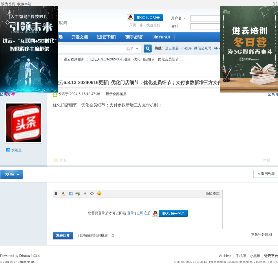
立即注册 (144, 213)
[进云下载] (106, 37)
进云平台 (271, 256)
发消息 (16, 150)
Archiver (225, 256)
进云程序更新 (74, 59)
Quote (85, 193)
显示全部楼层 (116, 94)
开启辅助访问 (269, 4)
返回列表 (268, 174)
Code (92, 193)
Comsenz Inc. (26, 261)
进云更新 (172, 48)
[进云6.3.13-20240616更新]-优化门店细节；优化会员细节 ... (136, 59)
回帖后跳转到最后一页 (95, 235)
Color (63, 193)
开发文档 (80, 37)
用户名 (176, 18)
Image (70, 193)
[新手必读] (134, 37)
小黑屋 (255, 256)
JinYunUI (161, 37)
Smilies (99, 193)
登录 (130, 213)
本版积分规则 (261, 234)
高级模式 (213, 193)
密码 (174, 26)
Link (78, 193)
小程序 (186, 48)
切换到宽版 (274, 4)
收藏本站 (24, 4)
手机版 (241, 256)
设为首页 (8, 4)
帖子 (130, 49)
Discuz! (25, 256)
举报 (266, 160)
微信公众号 (202, 48)
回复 (63, 160)
